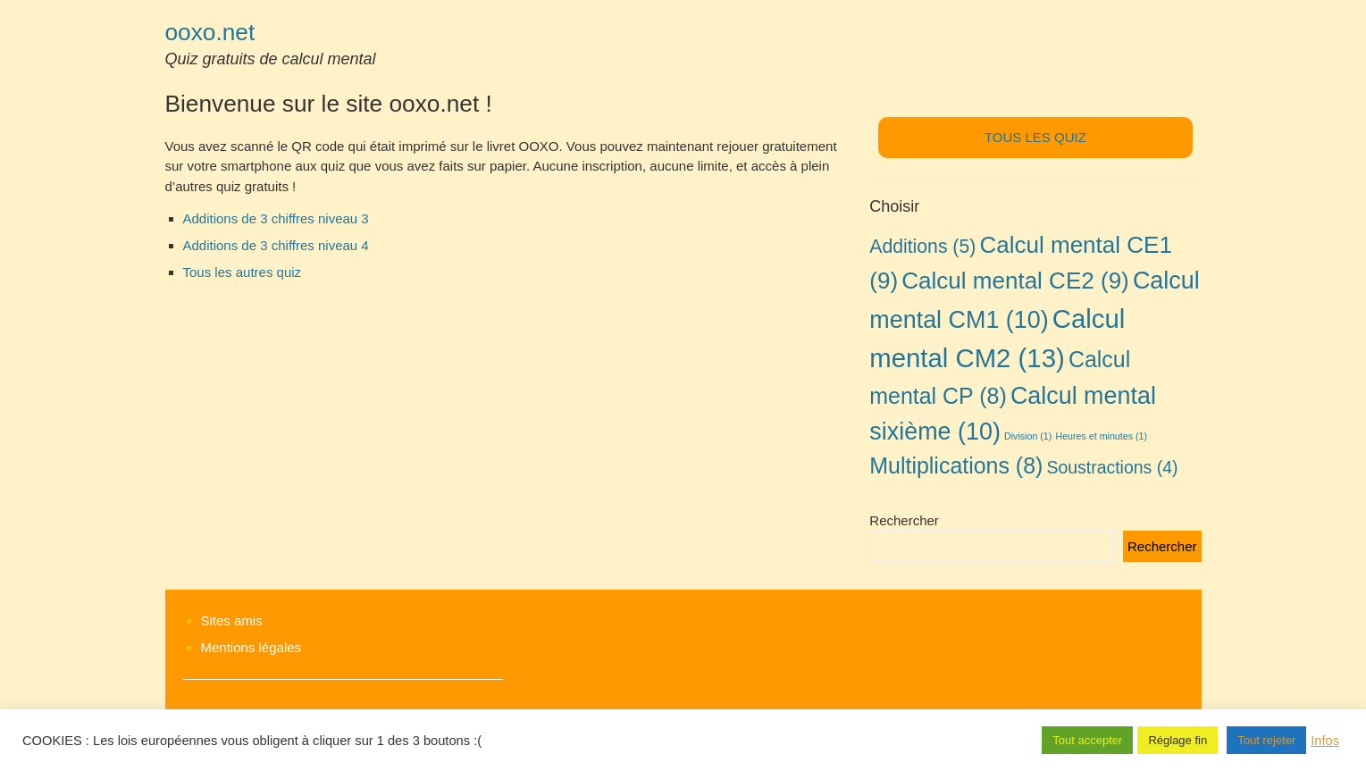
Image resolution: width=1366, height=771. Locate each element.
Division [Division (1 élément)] (1028, 436)
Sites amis (232, 620)
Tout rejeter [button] (1266, 740)
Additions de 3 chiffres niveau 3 (276, 218)
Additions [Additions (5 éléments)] (922, 246)
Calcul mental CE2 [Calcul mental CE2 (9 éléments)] (1014, 280)
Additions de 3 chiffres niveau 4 (276, 245)
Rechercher (904, 520)
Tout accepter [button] (1087, 740)
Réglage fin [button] (1177, 740)
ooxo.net (210, 32)
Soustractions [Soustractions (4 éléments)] (1112, 467)
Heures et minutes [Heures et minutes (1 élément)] (1100, 436)
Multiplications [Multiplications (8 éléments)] (956, 465)
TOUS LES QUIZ (1035, 137)
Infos (1325, 740)
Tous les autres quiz (242, 272)
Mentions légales (251, 647)
